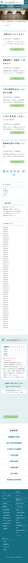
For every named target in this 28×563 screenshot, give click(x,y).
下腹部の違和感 (20, 512)
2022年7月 (5, 321)
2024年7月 (5, 271)
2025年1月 (5, 258)
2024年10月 (6, 265)
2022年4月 (5, 327)
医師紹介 (18, 492)
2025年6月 (5, 248)
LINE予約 (17, 6)
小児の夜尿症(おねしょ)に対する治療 (11, 211)
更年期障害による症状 (20, 526)
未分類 (4, 195)
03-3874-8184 (13, 386)
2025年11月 (6, 237)
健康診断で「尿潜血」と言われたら (11, 209)
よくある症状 (19, 506)
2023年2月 (5, 306)
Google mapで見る (12, 416)
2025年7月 (5, 246)
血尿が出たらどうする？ (9, 207)
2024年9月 (5, 267)
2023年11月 (6, 288)
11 (23, 171)
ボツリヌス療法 (7, 520)
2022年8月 (5, 319)
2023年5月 (5, 300)
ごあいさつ (5, 193)
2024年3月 (5, 279)
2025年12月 (6, 235)
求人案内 (4, 503)
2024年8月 (5, 269)
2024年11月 (6, 263)
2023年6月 (5, 298)
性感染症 (5, 526)
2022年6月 (5, 323)
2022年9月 (5, 317)
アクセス (24, 6)
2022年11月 (6, 313)
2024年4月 (5, 277)
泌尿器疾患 (16, 38)
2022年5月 (5, 325)
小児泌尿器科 (6, 515)
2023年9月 (5, 292)
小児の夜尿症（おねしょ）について (11, 213)
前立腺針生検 (6, 523)
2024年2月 (5, 281)
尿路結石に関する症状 (20, 519)
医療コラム (5, 538)
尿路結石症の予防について (9, 215)
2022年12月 (6, 311)
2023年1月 (5, 308)
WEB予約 (10, 6)
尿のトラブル (19, 510)
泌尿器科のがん (7, 518)
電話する (3, 6)
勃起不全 (18, 522)
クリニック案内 (6, 495)
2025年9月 (5, 242)
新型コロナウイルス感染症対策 (21, 499)
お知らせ (4, 498)
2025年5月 (5, 250)
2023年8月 (5, 294)
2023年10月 (6, 290)
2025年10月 (6, 240)
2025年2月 (5, 256)
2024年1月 (5, 283)
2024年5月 (5, 275)
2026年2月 (5, 231)
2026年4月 (5, 227)
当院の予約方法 (20, 503)
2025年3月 (5, 254)
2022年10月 (6, 315)
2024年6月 (5, 273)
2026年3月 (5, 229)
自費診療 (5, 528)
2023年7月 (5, 296)
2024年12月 (6, 260)
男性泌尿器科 (6, 510)
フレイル (18, 535)
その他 (4, 188)
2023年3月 (5, 304)
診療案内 (4, 506)
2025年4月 (5, 252)
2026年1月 (5, 233)
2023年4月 (5, 302)
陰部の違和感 (19, 515)
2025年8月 (5, 244)
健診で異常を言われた (20, 531)
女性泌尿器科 (6, 512)
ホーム (4, 492)
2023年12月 (6, 285)
